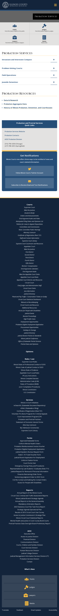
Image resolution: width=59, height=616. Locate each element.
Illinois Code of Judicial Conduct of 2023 (29, 367)
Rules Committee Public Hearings (29, 230)
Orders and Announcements (29, 216)
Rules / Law (29, 359)
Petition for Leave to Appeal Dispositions (29, 224)
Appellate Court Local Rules (29, 277)
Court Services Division (29, 548)
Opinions (29, 351)
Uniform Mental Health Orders (29, 444)
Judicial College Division (29, 553)
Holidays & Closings (29, 330)
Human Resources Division (29, 551)
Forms (29, 438)
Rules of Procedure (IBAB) (29, 384)
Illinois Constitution (29, 390)
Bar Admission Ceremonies (29, 428)
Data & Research (11, 100)
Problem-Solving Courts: (12, 68)
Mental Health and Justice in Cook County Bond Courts (29, 521)
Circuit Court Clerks (29, 288)
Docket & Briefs (29, 213)
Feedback (20, 610)
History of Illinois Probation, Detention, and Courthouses (28, 108)
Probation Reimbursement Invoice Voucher (29, 446)
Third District (29, 258)
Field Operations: (9, 75)
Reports (29, 490)
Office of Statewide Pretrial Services (29, 341)
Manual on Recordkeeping (29, 302)
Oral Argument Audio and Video (29, 219)
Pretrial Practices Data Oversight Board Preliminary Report (29, 524)
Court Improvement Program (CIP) (29, 417)
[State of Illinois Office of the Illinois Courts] (15, 5)
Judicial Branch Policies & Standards (29, 336)
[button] (55, 4)
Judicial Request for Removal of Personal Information (29, 471)
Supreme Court (29, 207)
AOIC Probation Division (13, 139)
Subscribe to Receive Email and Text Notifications (29, 185)
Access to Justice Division (29, 537)
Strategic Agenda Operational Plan (29, 510)
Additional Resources (29, 308)
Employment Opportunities (29, 322)
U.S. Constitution (29, 392)
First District (29, 252)
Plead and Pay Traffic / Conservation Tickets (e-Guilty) (29, 297)
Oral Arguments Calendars (29, 269)
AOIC (29, 531)
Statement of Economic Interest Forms (29, 422)
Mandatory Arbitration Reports (30, 504)
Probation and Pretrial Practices (29, 419)
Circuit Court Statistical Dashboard (29, 299)
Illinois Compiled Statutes (29, 378)
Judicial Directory (29, 294)
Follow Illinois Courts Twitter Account (29, 173)
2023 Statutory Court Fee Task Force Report (29, 507)
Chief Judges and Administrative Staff (29, 285)
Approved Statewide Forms (29, 441)
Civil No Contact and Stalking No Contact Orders (29, 480)
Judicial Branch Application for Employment (29, 458)
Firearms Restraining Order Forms (30, 474)
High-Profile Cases (29, 319)
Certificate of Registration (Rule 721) (29, 235)
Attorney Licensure (30, 232)
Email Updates (36, 610)
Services (29, 400)
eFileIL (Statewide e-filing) (29, 408)
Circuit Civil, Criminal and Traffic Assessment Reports (29, 496)
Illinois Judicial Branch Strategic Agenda (29, 498)
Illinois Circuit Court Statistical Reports (29, 518)
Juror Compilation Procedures (29, 387)
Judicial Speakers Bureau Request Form (29, 452)
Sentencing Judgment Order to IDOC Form (29, 477)
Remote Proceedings (29, 316)
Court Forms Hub (29, 463)
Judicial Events (29, 313)
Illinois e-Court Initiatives (29, 403)
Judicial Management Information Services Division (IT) (29, 556)
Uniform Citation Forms (29, 460)
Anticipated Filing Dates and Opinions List (29, 221)
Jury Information (29, 291)
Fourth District (29, 260)
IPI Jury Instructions (29, 376)
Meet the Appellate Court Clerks (29, 274)
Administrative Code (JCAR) (29, 381)
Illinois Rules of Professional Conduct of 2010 (29, 365)
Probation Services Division (29, 559)
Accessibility (53, 610)
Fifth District (29, 263)
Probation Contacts (12, 135)
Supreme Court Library (29, 241)
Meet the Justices (29, 210)
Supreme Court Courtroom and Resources (29, 244)
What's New (29, 569)
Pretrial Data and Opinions (29, 344)
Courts (29, 204)
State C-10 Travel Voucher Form (29, 455)
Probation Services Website (15, 131)
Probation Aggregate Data (15, 104)
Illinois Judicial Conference (29, 338)
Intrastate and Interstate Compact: (17, 59)
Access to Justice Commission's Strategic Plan (29, 515)
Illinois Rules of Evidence (29, 370)
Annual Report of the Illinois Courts (29, 493)
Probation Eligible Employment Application (29, 325)
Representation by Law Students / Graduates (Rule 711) (29, 469)
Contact (29, 562)
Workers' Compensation (29, 266)
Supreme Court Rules (29, 362)
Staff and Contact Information (29, 238)
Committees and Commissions (29, 227)
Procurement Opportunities (29, 327)
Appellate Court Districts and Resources (29, 280)
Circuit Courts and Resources (29, 305)
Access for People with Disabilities (29, 311)
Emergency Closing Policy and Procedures (29, 466)
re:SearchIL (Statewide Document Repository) (29, 405)
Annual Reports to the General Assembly (29, 501)
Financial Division (29, 539)
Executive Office (29, 534)
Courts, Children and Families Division (29, 545)
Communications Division (29, 542)
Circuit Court (29, 283)
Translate (5, 610)
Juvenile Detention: (10, 82)
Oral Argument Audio (29, 272)
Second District (29, 255)
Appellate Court (29, 246)
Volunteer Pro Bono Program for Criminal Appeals (29, 414)
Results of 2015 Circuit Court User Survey (29, 512)
